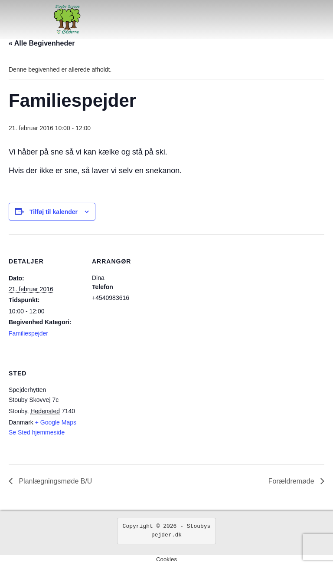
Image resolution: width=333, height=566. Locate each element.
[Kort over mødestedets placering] (137, 406)
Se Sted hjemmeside (37, 432)
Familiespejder (28, 333)
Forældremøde (292, 481)
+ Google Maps (55, 422)
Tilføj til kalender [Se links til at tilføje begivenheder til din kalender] (53, 211)
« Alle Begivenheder (42, 43)
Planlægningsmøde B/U (54, 481)
